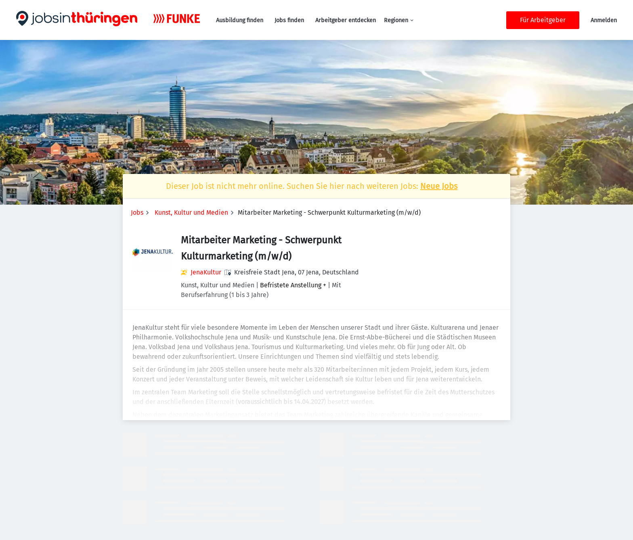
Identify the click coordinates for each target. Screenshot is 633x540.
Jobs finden (289, 20)
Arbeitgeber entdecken (345, 20)
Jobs (137, 212)
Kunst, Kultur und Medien (191, 212)
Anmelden (604, 20)
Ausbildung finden (239, 20)
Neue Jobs (438, 186)
